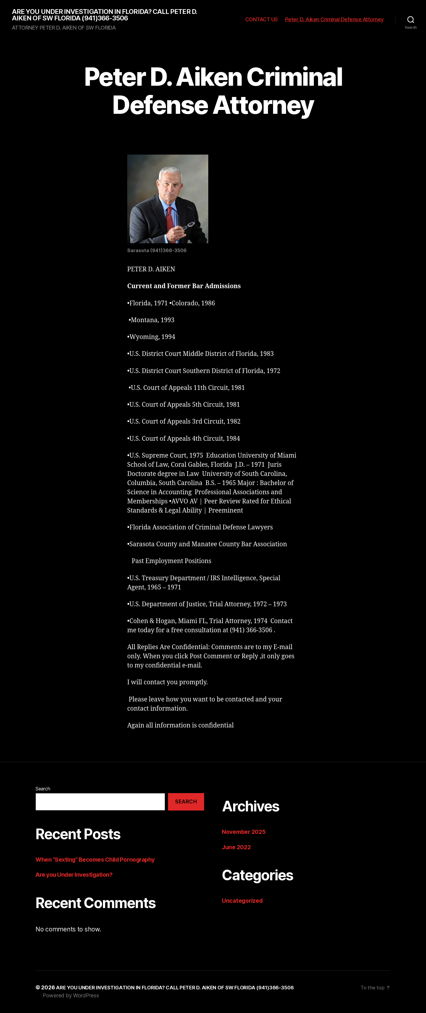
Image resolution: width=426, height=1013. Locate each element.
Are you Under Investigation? (78, 875)
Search (43, 789)
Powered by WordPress (71, 996)
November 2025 (246, 832)
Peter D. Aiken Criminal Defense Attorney (334, 20)
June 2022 (238, 848)
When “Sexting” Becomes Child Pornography (101, 860)
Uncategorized (244, 901)
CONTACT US (261, 20)
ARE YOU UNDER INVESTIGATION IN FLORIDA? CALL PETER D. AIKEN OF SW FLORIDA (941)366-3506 (111, 15)
